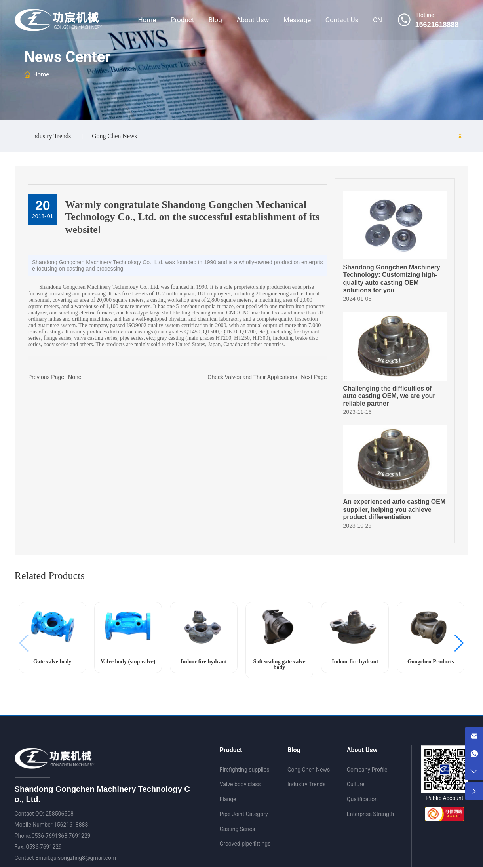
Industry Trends (51, 136)
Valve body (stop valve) (128, 662)
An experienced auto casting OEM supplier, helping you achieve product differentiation (394, 509)
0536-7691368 (49, 836)
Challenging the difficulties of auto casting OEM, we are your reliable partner (389, 396)
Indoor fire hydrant (204, 662)
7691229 (80, 836)
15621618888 (71, 824)
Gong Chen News (114, 136)
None (74, 377)
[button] (459, 643)
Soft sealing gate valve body (279, 664)
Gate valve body (52, 662)
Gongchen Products (430, 662)
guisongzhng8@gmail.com (83, 858)
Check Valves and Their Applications (252, 377)
